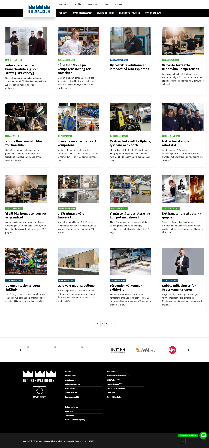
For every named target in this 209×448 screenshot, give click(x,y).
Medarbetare (70, 376)
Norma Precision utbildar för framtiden (23, 143)
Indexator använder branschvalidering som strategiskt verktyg (21, 69)
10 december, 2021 (14, 208)
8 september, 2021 (118, 208)
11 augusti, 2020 (170, 280)
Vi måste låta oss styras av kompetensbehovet (130, 215)
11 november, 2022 (118, 60)
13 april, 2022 (12, 136)
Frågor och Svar (71, 407)
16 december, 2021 (118, 136)
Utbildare (69, 372)
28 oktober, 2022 (170, 60)
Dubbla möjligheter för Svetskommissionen (179, 287)
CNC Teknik (113, 380)
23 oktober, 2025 (14, 60)
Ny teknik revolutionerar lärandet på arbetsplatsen (129, 67)
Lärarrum (69, 411)
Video (105, 4)
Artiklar (78, 4)
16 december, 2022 (66, 60)
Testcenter (63, 4)
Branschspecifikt (72, 397)
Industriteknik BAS (72, 384)
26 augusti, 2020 (118, 280)
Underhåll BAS (71, 388)
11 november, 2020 (14, 280)
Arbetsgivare (70, 380)
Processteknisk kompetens (118, 376)
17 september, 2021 (67, 208)
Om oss (118, 4)
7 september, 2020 (66, 280)
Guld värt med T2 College (76, 286)
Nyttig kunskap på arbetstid (175, 143)
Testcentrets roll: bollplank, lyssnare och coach (130, 143)
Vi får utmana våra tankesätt (71, 215)
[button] (203, 435)
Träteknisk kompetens (116, 388)
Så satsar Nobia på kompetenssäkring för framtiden (74, 69)
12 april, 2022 (64, 136)
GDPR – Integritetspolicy (75, 420)
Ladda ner (92, 4)
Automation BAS (71, 393)
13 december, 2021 (170, 136)
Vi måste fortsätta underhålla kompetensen (180, 67)
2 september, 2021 (170, 208)
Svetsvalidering (114, 384)
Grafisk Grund (112, 372)
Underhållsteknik (113, 397)
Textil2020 (111, 393)
